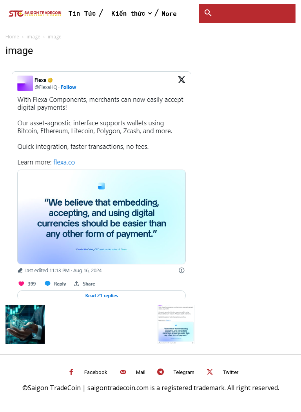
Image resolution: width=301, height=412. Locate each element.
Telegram (184, 372)
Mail (140, 372)
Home (12, 36)
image (33, 36)
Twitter (230, 372)
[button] (208, 13)
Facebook (95, 372)
